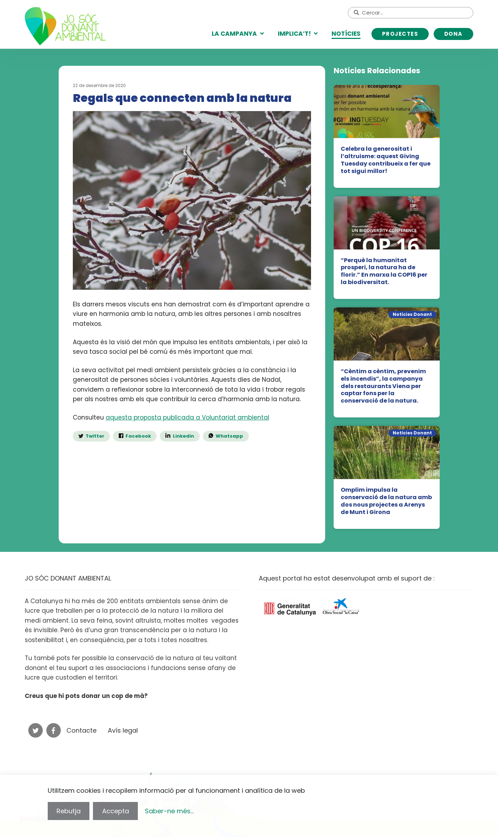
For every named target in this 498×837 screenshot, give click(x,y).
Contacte (81, 730)
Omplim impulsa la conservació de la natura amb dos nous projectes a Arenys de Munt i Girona (386, 501)
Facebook (138, 436)
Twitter (95, 436)
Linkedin (183, 436)
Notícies (346, 33)
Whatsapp (229, 436)
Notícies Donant (412, 314)
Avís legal (123, 730)
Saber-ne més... (169, 811)
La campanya (234, 33)
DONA (453, 33)
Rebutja (69, 811)
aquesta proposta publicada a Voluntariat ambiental (187, 417)
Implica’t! (294, 33)
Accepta (115, 811)
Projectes (400, 33)
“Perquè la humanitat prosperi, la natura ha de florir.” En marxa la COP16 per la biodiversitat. (384, 271)
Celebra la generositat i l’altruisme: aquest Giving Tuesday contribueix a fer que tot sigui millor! (385, 160)
